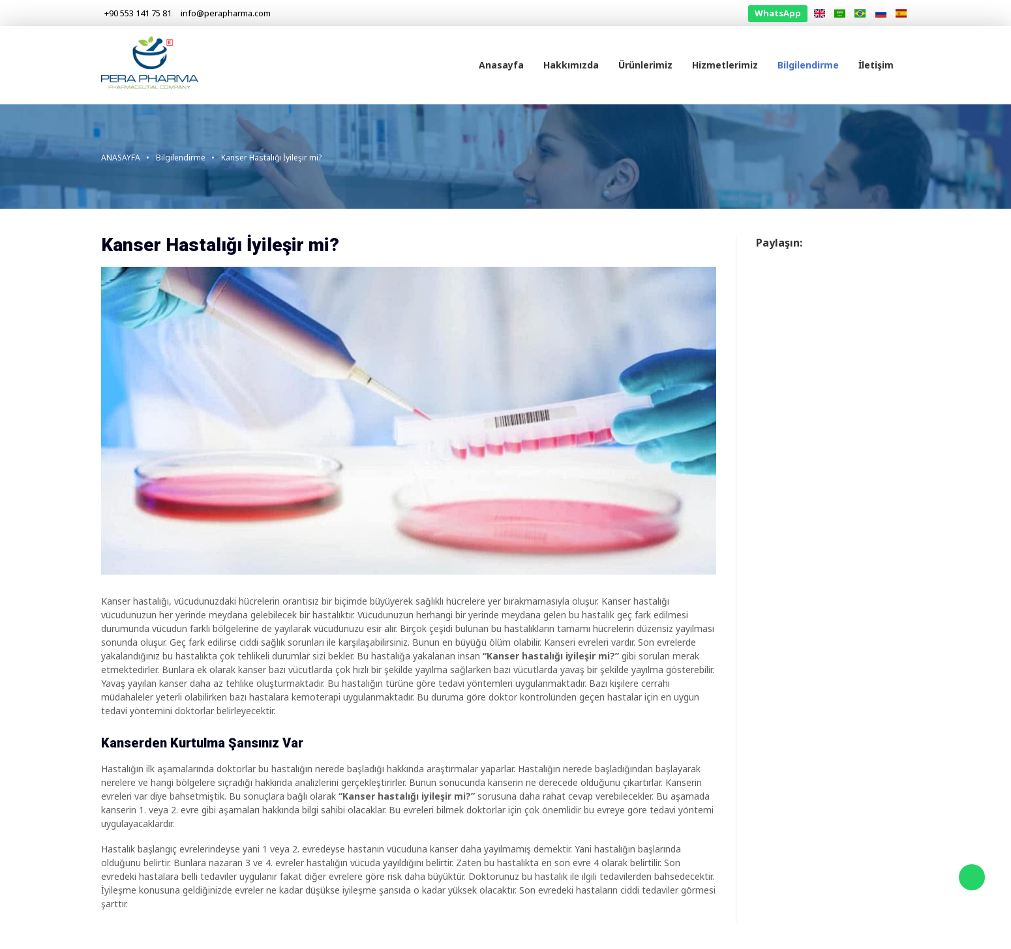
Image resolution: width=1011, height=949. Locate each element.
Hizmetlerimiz (725, 65)
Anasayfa (501, 65)
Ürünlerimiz (645, 65)
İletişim (876, 65)
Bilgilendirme (808, 65)
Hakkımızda (571, 65)
